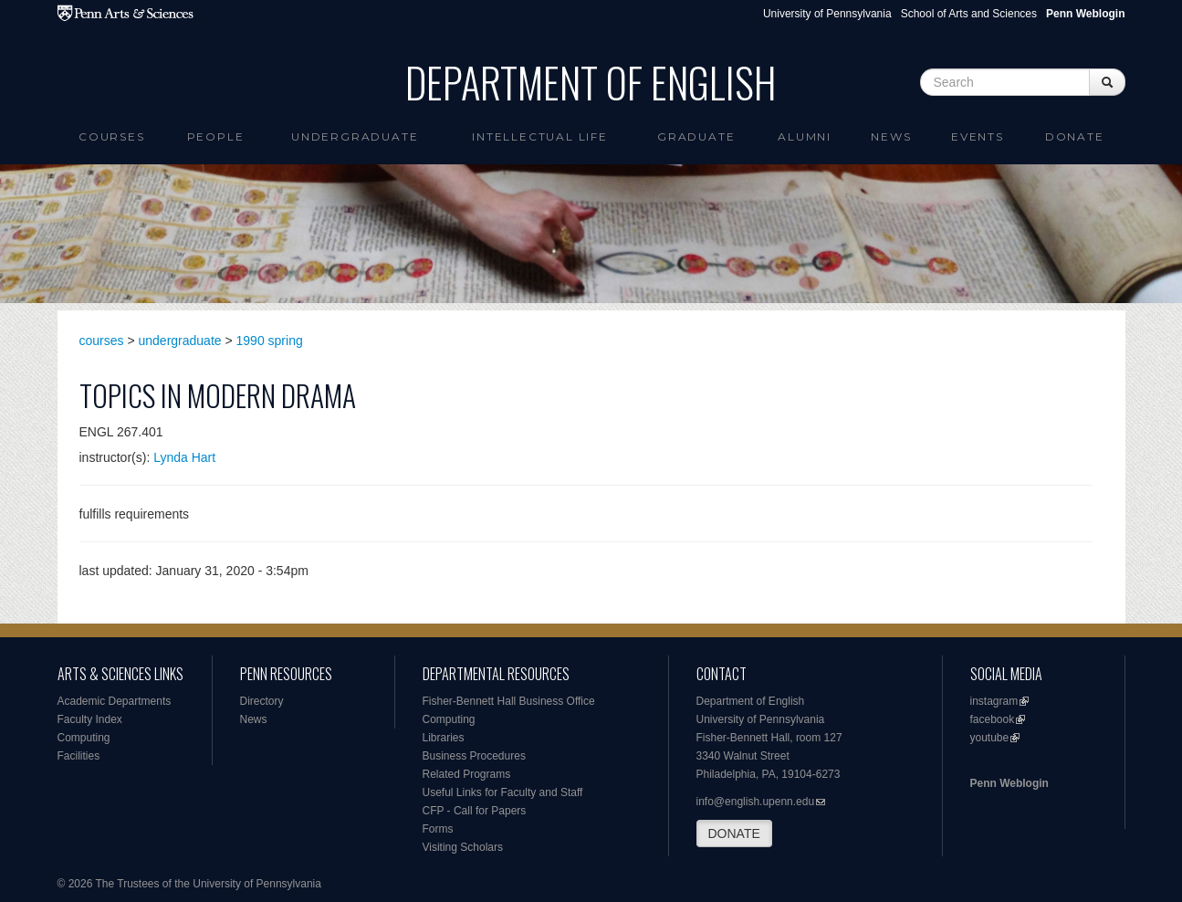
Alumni (805, 136)
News (891, 136)
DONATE (734, 833)
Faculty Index (90, 719)
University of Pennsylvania (827, 13)
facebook (992, 719)
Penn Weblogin (1009, 783)
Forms (438, 829)
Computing (84, 737)
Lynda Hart (184, 457)
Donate (1074, 136)
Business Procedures (474, 756)
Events (977, 136)
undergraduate (180, 340)
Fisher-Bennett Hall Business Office (509, 701)
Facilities (79, 756)
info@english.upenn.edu (755, 801)
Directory (262, 701)
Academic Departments (115, 701)
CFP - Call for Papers (475, 810)
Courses (111, 136)
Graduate (696, 136)
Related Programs (467, 774)
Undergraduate (354, 136)
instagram (994, 701)
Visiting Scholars (463, 847)
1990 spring (269, 340)
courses (101, 340)
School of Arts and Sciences (969, 13)
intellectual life (540, 136)
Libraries (444, 737)
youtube (989, 737)
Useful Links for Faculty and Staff (503, 792)
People (216, 136)
